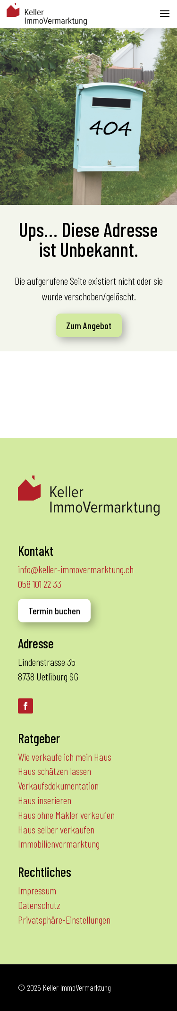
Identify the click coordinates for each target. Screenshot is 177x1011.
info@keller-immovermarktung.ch (76, 569)
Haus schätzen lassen (54, 771)
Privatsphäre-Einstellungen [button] (64, 919)
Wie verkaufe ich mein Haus (64, 756)
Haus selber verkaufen (56, 829)
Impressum (37, 890)
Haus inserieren (44, 800)
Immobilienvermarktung (59, 843)
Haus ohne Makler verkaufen (66, 814)
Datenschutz (39, 905)
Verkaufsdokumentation (58, 785)
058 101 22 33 (39, 584)
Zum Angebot (88, 325)
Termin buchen (54, 610)
